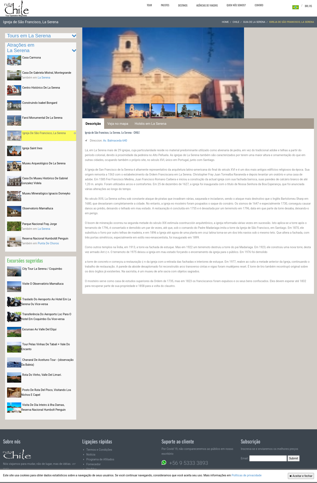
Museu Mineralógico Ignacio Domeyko (46, 193)
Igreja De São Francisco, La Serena (44, 133)
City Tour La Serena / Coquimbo (42, 268)
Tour (149, 5)
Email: (264, 458)
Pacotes (165, 5)
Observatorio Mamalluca (37, 208)
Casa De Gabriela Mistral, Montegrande (46, 72)
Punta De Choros (48, 243)
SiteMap (91, 469)
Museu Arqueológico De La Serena (44, 163)
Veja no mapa (117, 124)
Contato (259, 5)
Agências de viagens (207, 5)
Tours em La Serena (29, 35)
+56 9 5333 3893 (188, 463)
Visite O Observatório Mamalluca (42, 283)
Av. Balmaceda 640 (115, 140)
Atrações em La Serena (20, 47)
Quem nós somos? (236, 5)
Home (225, 22)
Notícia (90, 454)
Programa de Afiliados (100, 459)
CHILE (236, 22)
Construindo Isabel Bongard (39, 102)
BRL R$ (308, 6)
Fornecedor (93, 464)
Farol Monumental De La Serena (42, 117)
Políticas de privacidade (247, 475)
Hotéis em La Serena (150, 124)
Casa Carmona (31, 57)
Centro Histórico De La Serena (41, 87)
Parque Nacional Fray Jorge (39, 224)
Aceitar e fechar (301, 476)
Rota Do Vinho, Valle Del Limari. (42, 374)
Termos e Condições (99, 449)
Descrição (93, 124)
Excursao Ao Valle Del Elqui (39, 329)
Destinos (182, 5)
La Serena (44, 77)
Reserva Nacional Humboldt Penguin (45, 238)
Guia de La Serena (254, 22)
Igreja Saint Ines (32, 148)
